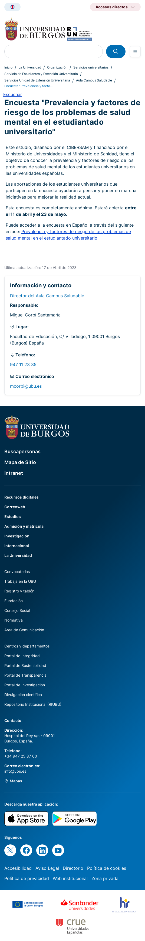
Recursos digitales (21, 497)
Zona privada (104, 878)
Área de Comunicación (24, 630)
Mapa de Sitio (20, 462)
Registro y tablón (19, 591)
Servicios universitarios (90, 67)
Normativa (13, 620)
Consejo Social (17, 610)
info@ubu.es (15, 771)
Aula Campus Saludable (94, 80)
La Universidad (29, 67)
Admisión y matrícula (24, 526)
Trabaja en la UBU (20, 581)
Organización (57, 67)
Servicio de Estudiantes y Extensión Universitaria (41, 74)
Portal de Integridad (22, 655)
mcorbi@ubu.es (26, 386)
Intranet (13, 473)
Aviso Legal (47, 868)
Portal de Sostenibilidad (25, 665)
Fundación (13, 600)
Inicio (8, 67)
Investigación (16, 536)
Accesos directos (111, 7)
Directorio (73, 868)
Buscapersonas (22, 451)
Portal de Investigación (24, 685)
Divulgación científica (23, 694)
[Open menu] (135, 51)
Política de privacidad (26, 878)
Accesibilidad (18, 868)
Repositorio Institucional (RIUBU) (32, 704)
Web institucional (70, 878)
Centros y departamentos (27, 646)
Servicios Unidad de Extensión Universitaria (37, 80)
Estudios (12, 516)
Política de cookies (106, 868)
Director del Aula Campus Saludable (47, 295)
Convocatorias (17, 571)
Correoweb (14, 506)
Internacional (16, 545)
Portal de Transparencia (25, 675)
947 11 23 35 (23, 364)
